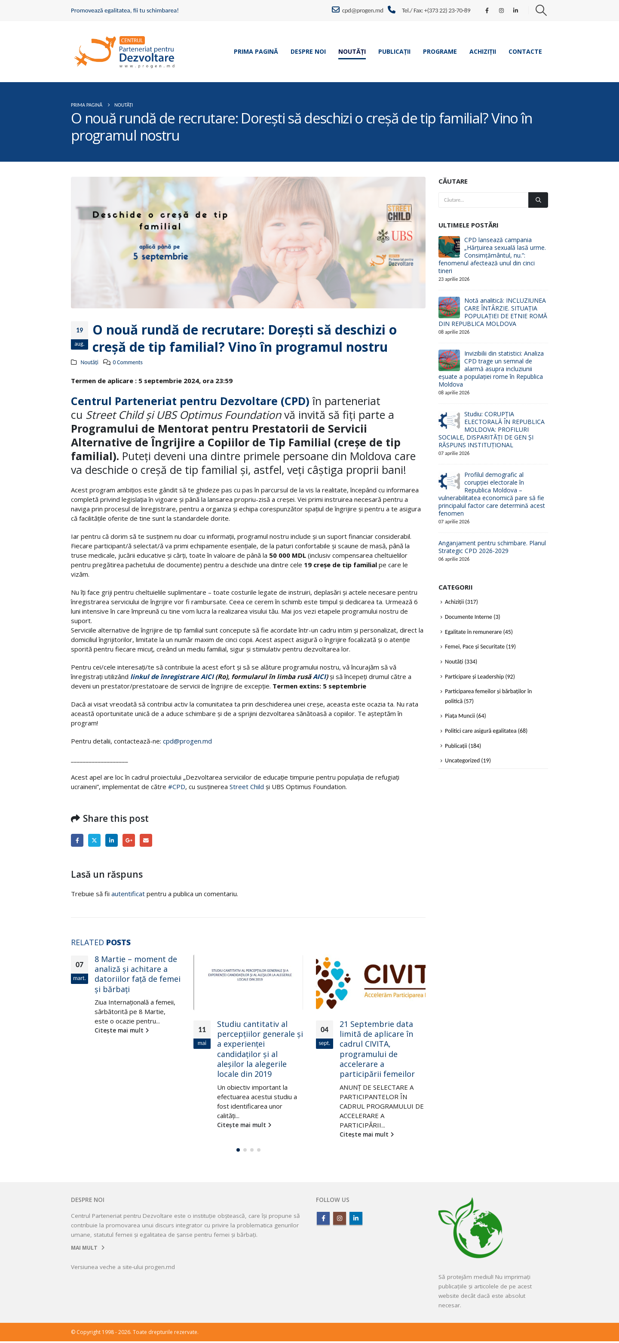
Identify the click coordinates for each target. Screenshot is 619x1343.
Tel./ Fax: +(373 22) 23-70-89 (436, 10)
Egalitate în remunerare (473, 632)
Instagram (339, 1220)
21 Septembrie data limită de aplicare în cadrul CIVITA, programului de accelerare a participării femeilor (377, 1049)
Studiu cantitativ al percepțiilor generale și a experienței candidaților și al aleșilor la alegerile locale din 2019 (260, 1049)
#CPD (176, 786)
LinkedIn (111, 840)
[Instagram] (501, 10)
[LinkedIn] (516, 10)
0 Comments (127, 362)
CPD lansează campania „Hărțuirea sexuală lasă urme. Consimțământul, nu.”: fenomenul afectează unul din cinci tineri (492, 255)
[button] (541, 10)
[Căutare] (538, 200)
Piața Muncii (460, 715)
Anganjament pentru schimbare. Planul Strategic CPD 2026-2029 (492, 547)
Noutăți (352, 51)
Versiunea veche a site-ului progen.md (123, 1268)
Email (146, 840)
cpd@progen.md (357, 10)
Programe (440, 51)
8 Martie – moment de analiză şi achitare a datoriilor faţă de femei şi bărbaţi (138, 974)
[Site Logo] (124, 51)
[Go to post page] (248, 982)
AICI (319, 676)
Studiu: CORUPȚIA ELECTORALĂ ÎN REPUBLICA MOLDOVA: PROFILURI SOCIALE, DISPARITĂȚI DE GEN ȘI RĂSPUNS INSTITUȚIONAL (491, 429)
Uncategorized (462, 760)
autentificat (128, 893)
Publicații (394, 51)
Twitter (94, 840)
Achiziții (482, 51)
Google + (129, 840)
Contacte (525, 51)
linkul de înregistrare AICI (172, 676)
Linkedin (355, 1220)
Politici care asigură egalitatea (481, 731)
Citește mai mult (122, 1030)
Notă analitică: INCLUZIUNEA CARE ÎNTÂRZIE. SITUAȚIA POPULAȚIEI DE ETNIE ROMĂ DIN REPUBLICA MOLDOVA (492, 312)
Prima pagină (256, 51)
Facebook (77, 840)
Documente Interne (468, 617)
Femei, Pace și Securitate (475, 646)
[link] (176, 400)
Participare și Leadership (474, 676)
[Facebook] (487, 10)
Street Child (247, 786)
